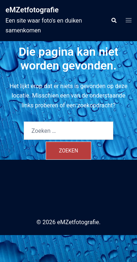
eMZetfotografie (32, 9)
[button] (114, 20)
